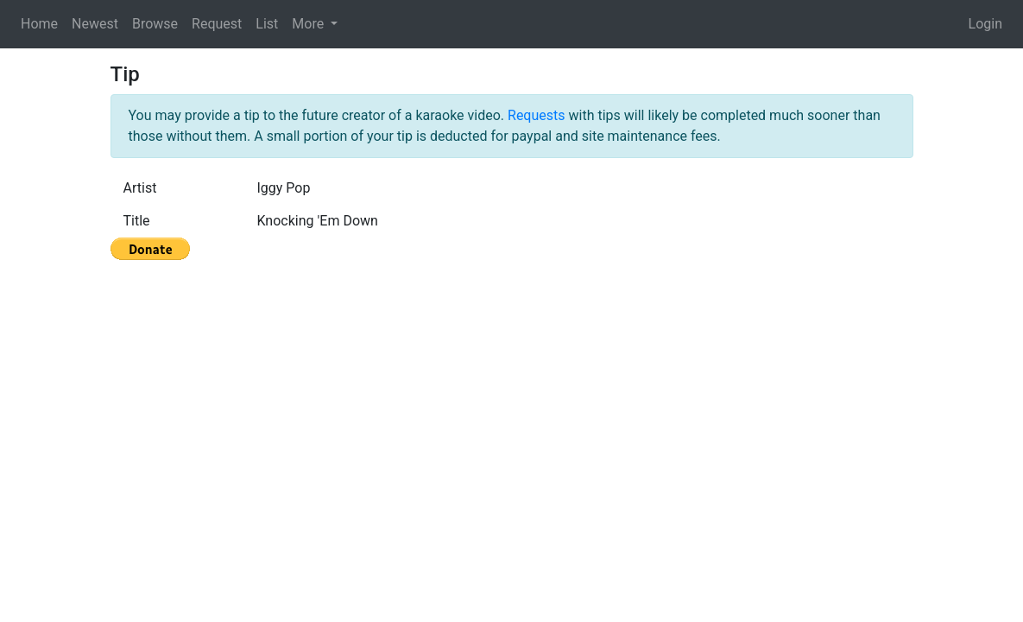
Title (136, 221)
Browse (155, 24)
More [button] (309, 24)
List (267, 24)
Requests (536, 115)
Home (39, 24)
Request (217, 24)
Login (985, 24)
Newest (95, 24)
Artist (140, 188)
